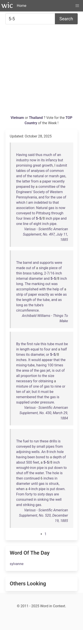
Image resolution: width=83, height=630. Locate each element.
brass (27, 273)
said (31, 155)
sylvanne (16, 564)
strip (19, 294)
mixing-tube (25, 365)
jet (48, 370)
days (49, 494)
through (57, 213)
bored (40, 457)
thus (38, 155)
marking (38, 284)
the (29, 176)
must (59, 344)
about (20, 462)
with (42, 289)
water (39, 473)
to (50, 202)
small (41, 446)
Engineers (24, 192)
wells (35, 452)
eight (37, 224)
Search (66, 18)
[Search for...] (30, 18)
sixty (41, 494)
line (25, 224)
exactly (43, 294)
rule (37, 344)
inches (21, 360)
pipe (56, 218)
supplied (22, 402)
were (58, 263)
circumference (27, 310)
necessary (24, 381)
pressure (47, 402)
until (34, 484)
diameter (36, 278)
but (60, 160)
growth (47, 165)
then (19, 478)
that (56, 202)
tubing (37, 273)
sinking (43, 499)
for (47, 197)
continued (32, 478)
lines (27, 218)
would (36, 360)
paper (46, 181)
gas (63, 176)
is (56, 208)
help (55, 289)
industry (22, 160)
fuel (26, 441)
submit (61, 165)
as (52, 294)
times (20, 354)
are (56, 494)
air (28, 392)
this (43, 344)
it (39, 392)
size (51, 376)
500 (29, 462)
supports (47, 263)
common (57, 171)
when (20, 489)
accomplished (27, 289)
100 (50, 365)
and (19, 176)
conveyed (23, 213)
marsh (54, 176)
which (20, 202)
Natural (42, 208)
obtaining (46, 381)
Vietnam (18, 118)
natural (38, 176)
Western (56, 192)
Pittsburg (43, 213)
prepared (23, 187)
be (66, 344)
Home (21, 6)
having (41, 365)
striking (29, 505)
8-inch (51, 452)
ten (18, 392)
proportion (29, 376)
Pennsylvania (26, 197)
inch (49, 218)
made (20, 268)
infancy (51, 160)
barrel (27, 263)
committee (46, 187)
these (44, 441)
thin (19, 273)
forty (29, 494)
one (19, 224)
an (59, 155)
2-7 (46, 273)
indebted (41, 202)
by (33, 187)
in (38, 160)
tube (46, 300)
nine (57, 386)
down (58, 468)
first (30, 344)
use (59, 197)
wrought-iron (26, 468)
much (47, 155)
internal (22, 278)
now (33, 160)
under (34, 402)
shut (19, 473)
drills (53, 441)
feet (36, 462)
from (35, 181)
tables (21, 171)
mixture (22, 386)
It (29, 360)
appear (47, 360)
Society (39, 192)
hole (60, 452)
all (18, 376)
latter (26, 181)
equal (35, 349)
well (58, 499)
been (31, 457)
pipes (50, 446)
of (54, 155)
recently (58, 181)
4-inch (33, 489)
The (19, 263)
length (27, 300)
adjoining (23, 452)
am (30, 202)
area (25, 370)
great (37, 165)
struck (54, 484)
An (43, 452)
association (25, 208)
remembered (26, 397)
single (43, 268)
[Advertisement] (41, 71)
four (19, 218)
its (43, 160)
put (50, 468)
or (46, 176)
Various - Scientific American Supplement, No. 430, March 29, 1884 (43, 412)
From (20, 494)
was (54, 284)
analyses (38, 171)
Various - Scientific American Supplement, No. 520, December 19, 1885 (43, 515)
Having (21, 155)
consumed (24, 499)
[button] (77, 5)
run (36, 441)
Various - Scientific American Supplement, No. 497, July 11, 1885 (45, 234)
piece (53, 268)
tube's (39, 305)
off (26, 473)
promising (24, 165)
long (19, 284)
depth (57, 457)
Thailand (36, 118)
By (18, 344)
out (28, 268)
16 (52, 273)
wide (58, 294)
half (64, 349)
